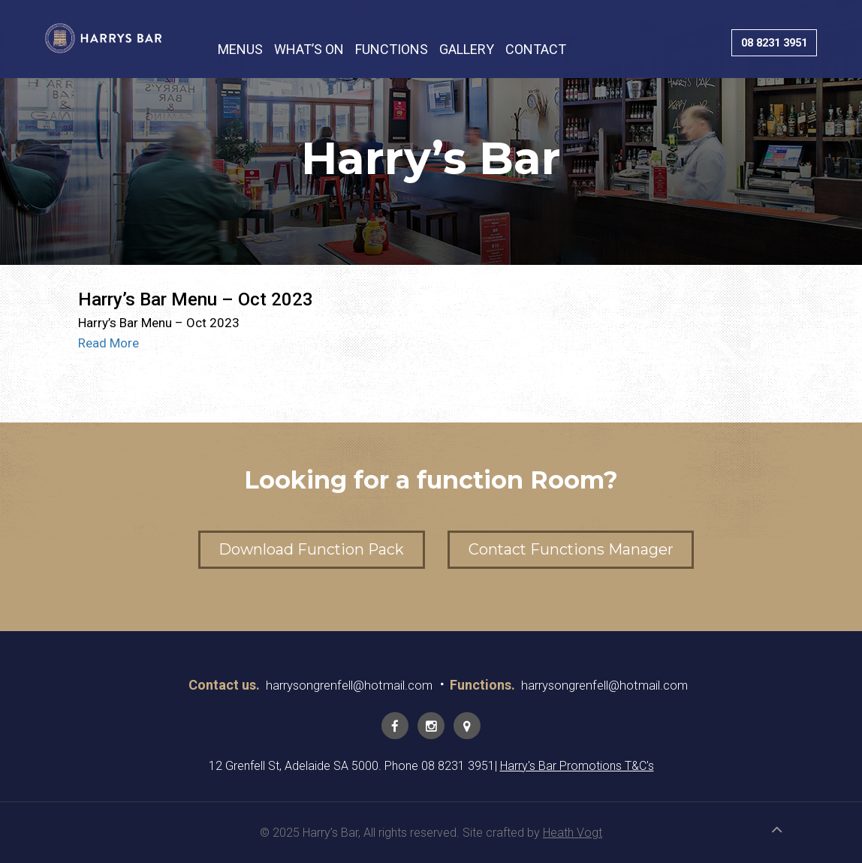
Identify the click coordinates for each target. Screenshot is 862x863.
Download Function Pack (301, 550)
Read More (108, 342)
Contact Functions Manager (580, 550)
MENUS (240, 49)
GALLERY (466, 49)
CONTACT (535, 49)
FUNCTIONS (391, 49)
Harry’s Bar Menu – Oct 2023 (195, 299)
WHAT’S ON (309, 49)
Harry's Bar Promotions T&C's (577, 766)
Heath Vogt (572, 832)
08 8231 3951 (768, 43)
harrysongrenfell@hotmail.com (344, 685)
